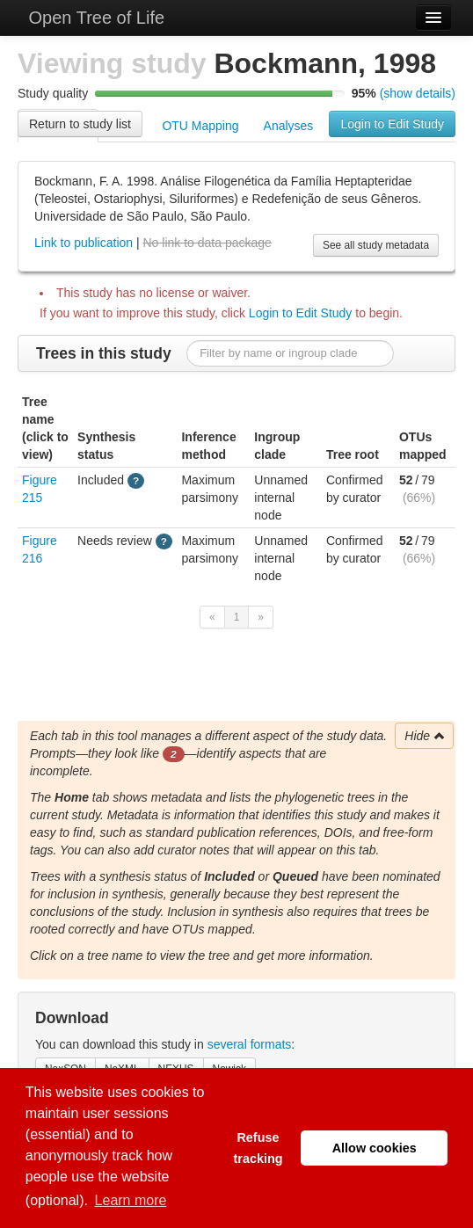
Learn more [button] (131, 1200)
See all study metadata (376, 245)
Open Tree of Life (94, 17)
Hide (425, 736)
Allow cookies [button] (374, 1148)
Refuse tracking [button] (257, 1148)
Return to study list (80, 124)
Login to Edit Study (392, 124)
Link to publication (83, 243)
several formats (249, 1044)
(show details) (417, 93)
